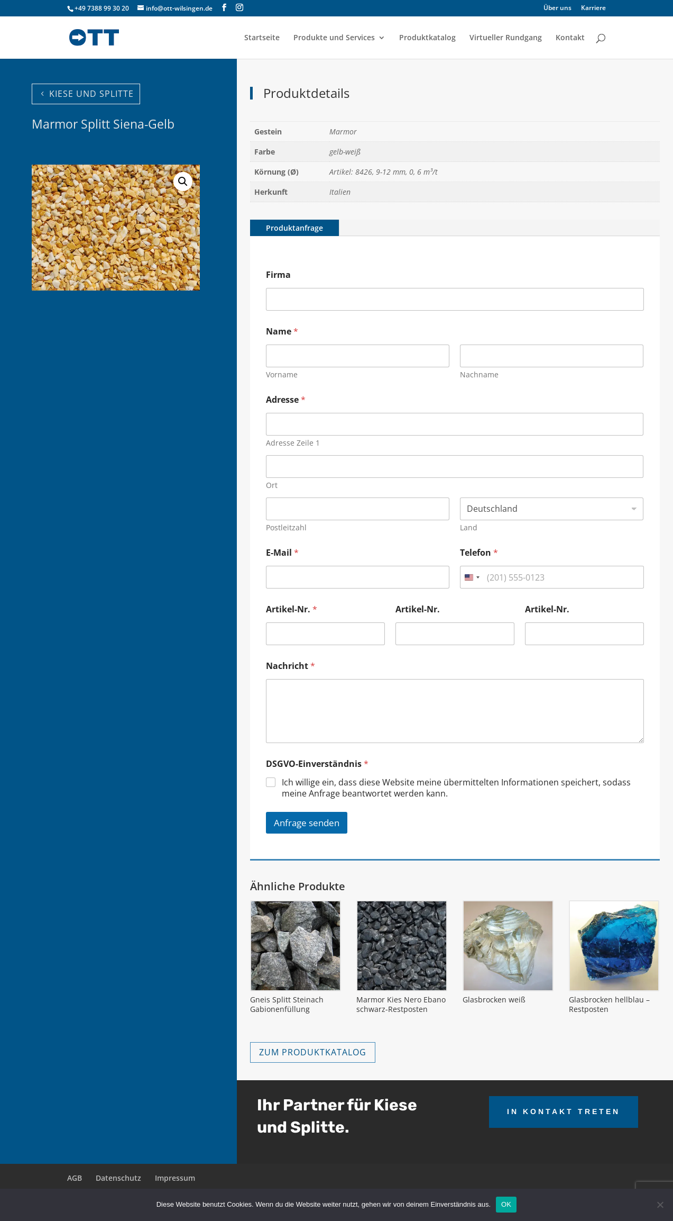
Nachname (479, 374)
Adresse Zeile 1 (293, 442)
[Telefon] (551, 577)
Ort (272, 485)
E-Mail (282, 553)
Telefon (479, 553)
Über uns (557, 8)
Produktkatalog (427, 38)
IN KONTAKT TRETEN (563, 1111)
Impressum (175, 1178)
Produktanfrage (294, 228)
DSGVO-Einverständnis (317, 764)
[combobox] (471, 577)
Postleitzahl (286, 527)
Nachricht (290, 666)
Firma (278, 275)
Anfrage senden (306, 823)
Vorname (282, 374)
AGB (74, 1178)
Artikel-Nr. (291, 609)
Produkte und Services (334, 38)
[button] (182, 181)
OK (506, 1204)
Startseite (262, 38)
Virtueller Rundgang (505, 38)
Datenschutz (118, 1178)
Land (468, 527)
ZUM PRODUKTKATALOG (312, 1052)
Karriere (593, 8)
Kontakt (570, 38)
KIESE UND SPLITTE (91, 94)
